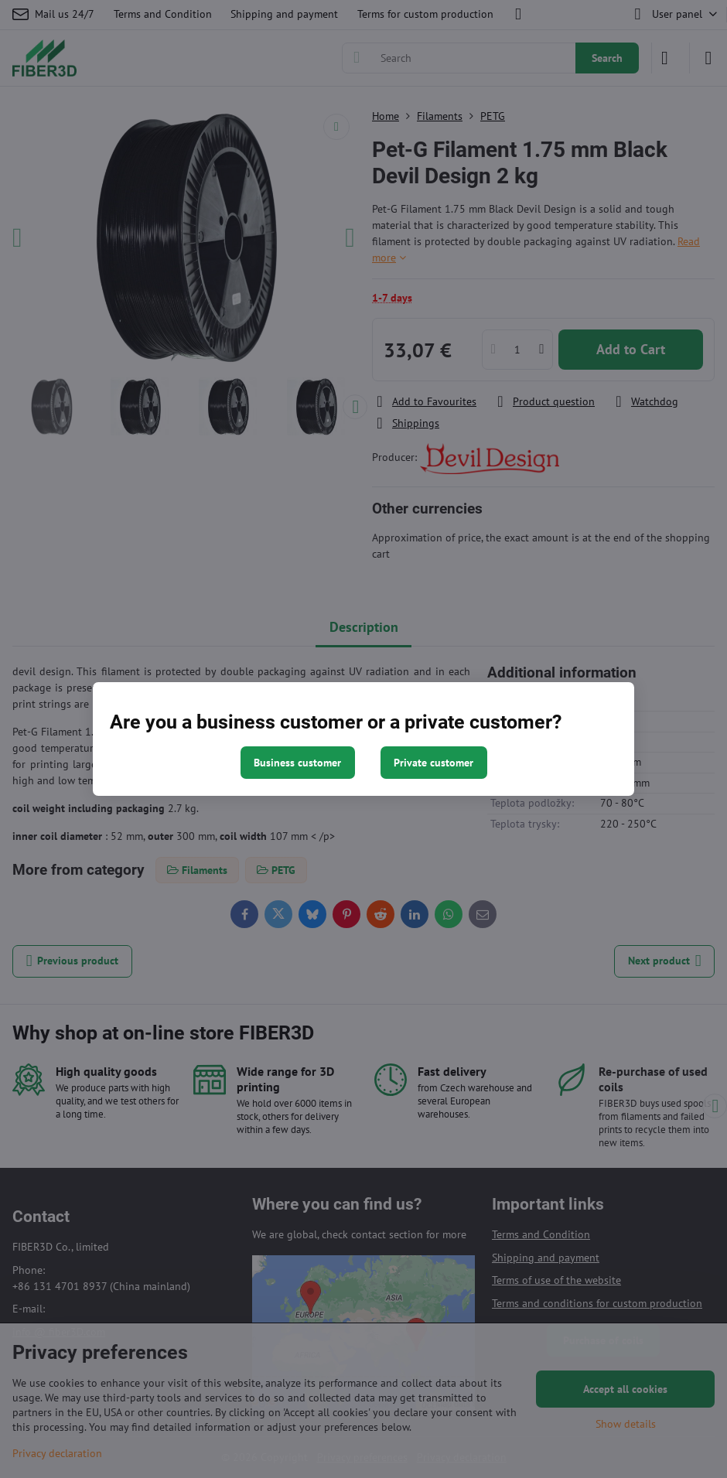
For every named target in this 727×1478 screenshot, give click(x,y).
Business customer (297, 763)
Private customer (433, 763)
